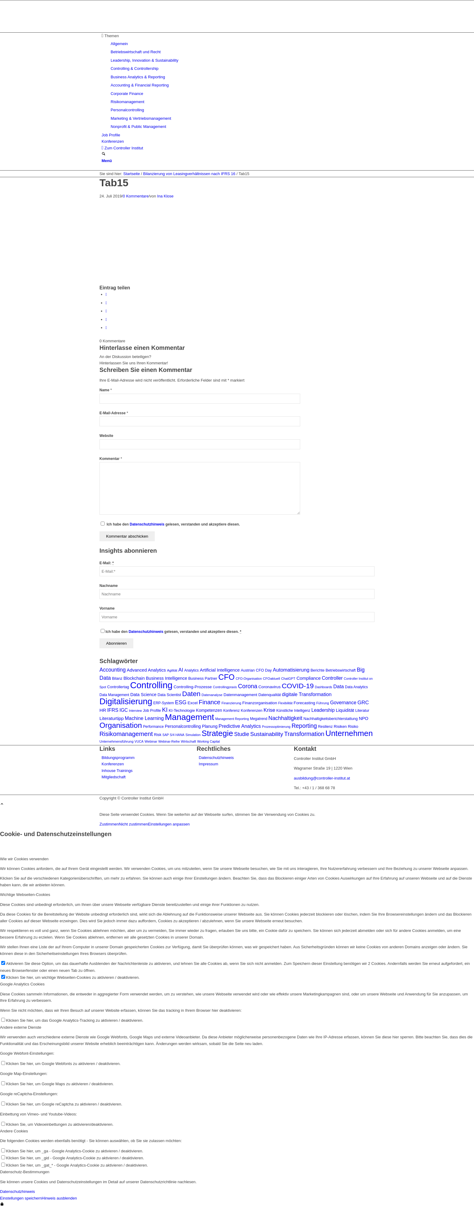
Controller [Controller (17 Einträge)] (332, 678)
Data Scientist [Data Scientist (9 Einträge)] (169, 695)
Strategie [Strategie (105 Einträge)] (217, 733)
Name (105, 390)
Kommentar (110, 459)
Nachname (108, 586)
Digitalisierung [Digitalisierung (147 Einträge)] (125, 701)
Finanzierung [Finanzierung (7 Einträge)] (231, 703)
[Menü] (107, 160)
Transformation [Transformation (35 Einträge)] (304, 734)
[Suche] (104, 154)
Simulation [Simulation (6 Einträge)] (193, 735)
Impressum (208, 764)
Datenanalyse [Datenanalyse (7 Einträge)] (212, 695)
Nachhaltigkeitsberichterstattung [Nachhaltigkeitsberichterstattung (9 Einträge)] (331, 719)
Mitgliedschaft (113, 777)
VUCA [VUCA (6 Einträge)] (139, 741)
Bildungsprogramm (118, 757)
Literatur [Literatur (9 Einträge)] (362, 710)
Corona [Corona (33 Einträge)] (247, 686)
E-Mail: (106, 563)
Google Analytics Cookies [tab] (22, 984)
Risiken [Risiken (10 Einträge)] (340, 726)
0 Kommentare (135, 196)
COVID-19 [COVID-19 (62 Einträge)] (298, 686)
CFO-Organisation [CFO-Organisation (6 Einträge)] (249, 678)
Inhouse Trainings (117, 770)
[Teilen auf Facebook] (106, 294)
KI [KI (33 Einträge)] (164, 709)
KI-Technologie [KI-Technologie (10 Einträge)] (182, 710)
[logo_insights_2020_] (144, 29)
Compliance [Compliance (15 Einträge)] (309, 678)
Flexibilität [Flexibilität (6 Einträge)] (285, 703)
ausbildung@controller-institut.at (322, 778)
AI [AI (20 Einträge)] (180, 670)
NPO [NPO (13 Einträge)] (363, 718)
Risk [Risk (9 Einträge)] (157, 735)
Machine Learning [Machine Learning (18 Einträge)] (144, 718)
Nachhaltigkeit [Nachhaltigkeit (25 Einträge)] (285, 718)
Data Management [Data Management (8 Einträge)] (114, 695)
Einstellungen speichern (21, 1198)
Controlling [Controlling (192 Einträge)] (151, 685)
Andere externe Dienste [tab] (20, 1027)
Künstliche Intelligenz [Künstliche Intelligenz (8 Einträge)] (293, 710)
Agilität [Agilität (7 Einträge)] (172, 670)
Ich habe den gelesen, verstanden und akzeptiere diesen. (173, 524)
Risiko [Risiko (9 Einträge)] (353, 726)
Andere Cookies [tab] (14, 1131)
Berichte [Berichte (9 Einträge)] (317, 670)
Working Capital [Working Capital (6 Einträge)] (208, 741)
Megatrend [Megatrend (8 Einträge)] (258, 719)
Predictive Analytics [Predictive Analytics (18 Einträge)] (240, 726)
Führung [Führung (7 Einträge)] (322, 703)
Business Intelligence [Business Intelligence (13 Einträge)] (166, 678)
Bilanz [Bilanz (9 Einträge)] (117, 678)
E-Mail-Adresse (113, 413)
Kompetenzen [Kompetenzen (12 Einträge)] (209, 710)
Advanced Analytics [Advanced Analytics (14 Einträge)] (146, 669)
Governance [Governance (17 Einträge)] (343, 702)
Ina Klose (165, 196)
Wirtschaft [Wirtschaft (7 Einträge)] (188, 741)
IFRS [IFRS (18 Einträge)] (112, 710)
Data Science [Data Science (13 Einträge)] (143, 694)
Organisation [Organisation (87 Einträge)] (120, 725)
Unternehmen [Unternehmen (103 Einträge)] (349, 733)
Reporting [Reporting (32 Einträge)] (304, 725)
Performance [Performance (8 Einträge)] (153, 726)
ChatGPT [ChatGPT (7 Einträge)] (288, 678)
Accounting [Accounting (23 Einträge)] (112, 670)
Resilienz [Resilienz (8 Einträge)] (325, 726)
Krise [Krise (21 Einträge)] (269, 710)
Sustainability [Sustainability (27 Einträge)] (266, 734)
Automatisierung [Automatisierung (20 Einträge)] (291, 670)
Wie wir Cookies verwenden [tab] (24, 859)
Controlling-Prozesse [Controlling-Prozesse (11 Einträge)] (193, 687)
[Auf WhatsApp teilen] (106, 311)
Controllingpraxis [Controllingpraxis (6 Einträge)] (225, 687)
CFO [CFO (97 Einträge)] (226, 677)
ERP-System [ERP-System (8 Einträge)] (163, 703)
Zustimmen (109, 824)
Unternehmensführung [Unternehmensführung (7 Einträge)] (116, 741)
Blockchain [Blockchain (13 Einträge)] (133, 678)
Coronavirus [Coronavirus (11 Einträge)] (269, 687)
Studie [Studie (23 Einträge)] (241, 734)
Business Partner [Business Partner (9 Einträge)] (202, 678)
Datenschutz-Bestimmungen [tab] (24, 1172)
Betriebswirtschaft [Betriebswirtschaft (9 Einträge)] (341, 670)
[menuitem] (238, 81)
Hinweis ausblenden (59, 1198)
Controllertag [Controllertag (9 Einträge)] (118, 687)
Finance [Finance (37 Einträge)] (209, 702)
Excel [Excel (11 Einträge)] (193, 703)
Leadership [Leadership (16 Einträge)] (323, 710)
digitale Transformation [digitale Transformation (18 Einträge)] (307, 694)
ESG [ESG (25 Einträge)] (181, 702)
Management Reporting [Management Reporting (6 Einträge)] (232, 719)
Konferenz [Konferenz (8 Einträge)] (231, 710)
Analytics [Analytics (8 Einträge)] (191, 670)
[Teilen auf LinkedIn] (106, 319)
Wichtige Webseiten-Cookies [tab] (25, 894)
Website (106, 436)
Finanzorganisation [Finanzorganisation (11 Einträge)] (259, 703)
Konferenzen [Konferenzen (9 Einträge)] (252, 710)
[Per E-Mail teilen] (106, 327)
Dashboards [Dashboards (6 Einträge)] (323, 687)
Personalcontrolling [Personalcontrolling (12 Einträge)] (183, 726)
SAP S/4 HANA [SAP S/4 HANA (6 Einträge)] (173, 735)
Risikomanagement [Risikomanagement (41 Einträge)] (126, 733)
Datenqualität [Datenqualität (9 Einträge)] (269, 695)
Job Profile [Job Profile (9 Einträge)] (152, 710)
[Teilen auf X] (106, 303)
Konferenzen (113, 764)
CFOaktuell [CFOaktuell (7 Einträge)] (271, 678)
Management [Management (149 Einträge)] (189, 717)
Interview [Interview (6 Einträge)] (135, 710)
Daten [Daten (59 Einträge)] (191, 694)
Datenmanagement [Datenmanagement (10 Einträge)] (241, 694)
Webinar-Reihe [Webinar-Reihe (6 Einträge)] (169, 741)
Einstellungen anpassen (169, 824)
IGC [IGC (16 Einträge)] (123, 710)
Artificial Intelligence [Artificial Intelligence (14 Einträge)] (220, 669)
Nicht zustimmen (133, 824)
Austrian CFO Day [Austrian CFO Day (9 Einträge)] (256, 670)
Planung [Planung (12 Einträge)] (209, 726)
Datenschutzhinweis (147, 524)
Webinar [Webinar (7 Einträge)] (150, 741)
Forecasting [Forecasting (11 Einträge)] (304, 703)
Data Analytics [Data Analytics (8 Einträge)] (356, 687)
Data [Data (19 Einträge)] (338, 686)
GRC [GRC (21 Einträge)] (363, 702)
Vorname (107, 608)
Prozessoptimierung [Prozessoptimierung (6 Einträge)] (276, 726)
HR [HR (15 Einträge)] (102, 710)
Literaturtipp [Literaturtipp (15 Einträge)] (111, 718)
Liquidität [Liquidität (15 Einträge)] (345, 710)
